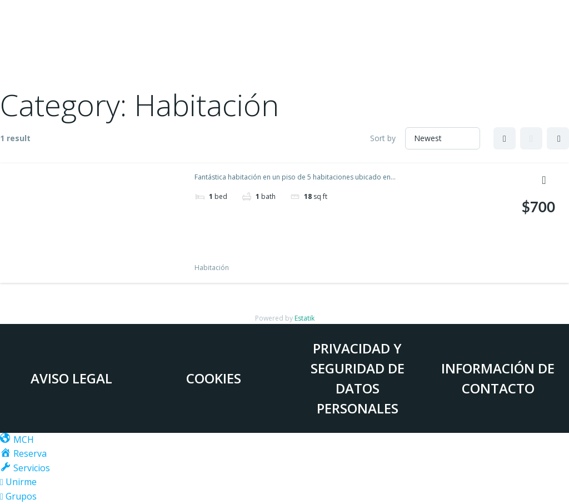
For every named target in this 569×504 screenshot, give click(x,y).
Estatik (305, 318)
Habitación (211, 267)
